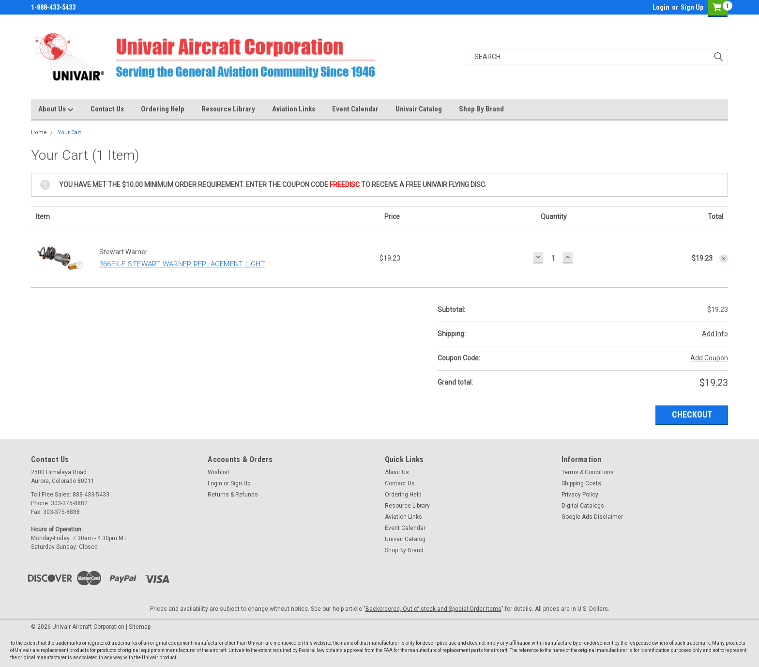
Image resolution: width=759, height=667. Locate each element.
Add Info (715, 334)
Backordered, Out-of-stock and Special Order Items (433, 608)
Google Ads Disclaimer (592, 516)
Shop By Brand (481, 109)
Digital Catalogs (583, 505)
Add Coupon (709, 358)
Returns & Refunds (233, 494)
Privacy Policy (580, 494)
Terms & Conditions (588, 472)
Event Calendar (355, 109)
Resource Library (228, 109)
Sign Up (692, 7)
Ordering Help (162, 109)
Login (661, 7)
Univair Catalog (418, 109)
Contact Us (107, 109)
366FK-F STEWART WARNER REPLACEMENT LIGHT (182, 264)
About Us (56, 109)
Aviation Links (293, 109)
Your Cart (69, 132)
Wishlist (218, 472)
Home (39, 132)
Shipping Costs (581, 483)
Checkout (692, 414)
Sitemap (140, 626)
